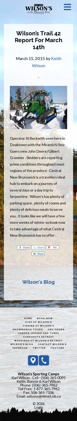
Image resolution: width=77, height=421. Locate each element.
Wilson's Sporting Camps (38, 9)
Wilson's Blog (38, 282)
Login (38, 407)
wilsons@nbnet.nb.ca (44, 396)
